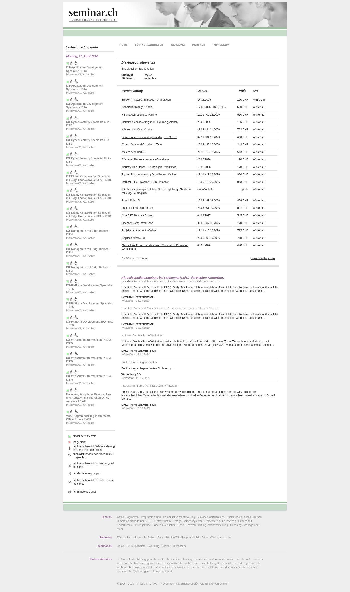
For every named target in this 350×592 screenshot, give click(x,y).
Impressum (179, 546)
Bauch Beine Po (131, 200)
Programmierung (151, 517)
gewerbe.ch (154, 563)
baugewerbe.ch (172, 563)
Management (251, 525)
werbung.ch (124, 567)
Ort (255, 91)
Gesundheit (245, 521)
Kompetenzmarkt (163, 571)
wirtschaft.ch (124, 563)
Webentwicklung (218, 525)
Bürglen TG (172, 537)
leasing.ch (189, 559)
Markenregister (142, 571)
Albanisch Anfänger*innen (137, 129)
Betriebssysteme (193, 521)
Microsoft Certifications (210, 517)
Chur (160, 537)
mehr (120, 529)
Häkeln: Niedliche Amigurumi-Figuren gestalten (150, 122)
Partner (166, 546)
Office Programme (128, 517)
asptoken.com (214, 567)
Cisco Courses (253, 517)
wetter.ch (163, 559)
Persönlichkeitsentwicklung (179, 517)
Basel (138, 537)
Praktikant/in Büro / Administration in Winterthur (149, 385)
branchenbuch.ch (252, 559)
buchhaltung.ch (210, 563)
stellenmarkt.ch (126, 559)
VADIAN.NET (145, 583)
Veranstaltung (132, 91)
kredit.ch (176, 559)
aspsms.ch (197, 567)
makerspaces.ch (142, 567)
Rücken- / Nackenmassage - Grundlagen (146, 99)
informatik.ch (162, 567)
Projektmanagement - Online (139, 230)
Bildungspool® (189, 583)
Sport (181, 525)
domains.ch (124, 571)
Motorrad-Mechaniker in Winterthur (142, 335)
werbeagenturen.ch (248, 563)
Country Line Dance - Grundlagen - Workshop (149, 167)
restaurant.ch (217, 559)
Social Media (234, 517)
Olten (205, 537)
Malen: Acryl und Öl (133, 152)
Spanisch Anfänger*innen (137, 107)
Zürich (120, 537)
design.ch (252, 567)
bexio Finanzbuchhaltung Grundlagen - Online (149, 137)
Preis (242, 91)
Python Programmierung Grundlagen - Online (149, 174)
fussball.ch (228, 563)
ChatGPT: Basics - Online (137, 215)
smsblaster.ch (180, 567)
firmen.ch (139, 563)
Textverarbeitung (196, 525)
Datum (202, 91)
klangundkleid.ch (235, 567)
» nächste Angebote (263, 258)
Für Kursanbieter (136, 546)
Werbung (153, 546)
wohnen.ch (233, 559)
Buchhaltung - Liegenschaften (139, 362)
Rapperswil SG (190, 537)
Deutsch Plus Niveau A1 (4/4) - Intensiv (145, 182)
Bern (129, 537)
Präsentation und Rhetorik (220, 521)
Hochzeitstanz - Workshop (137, 223)
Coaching (236, 525)
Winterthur (216, 537)
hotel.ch (202, 559)
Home (120, 546)
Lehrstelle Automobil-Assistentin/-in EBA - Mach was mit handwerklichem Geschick (170, 281)
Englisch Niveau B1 (133, 238)
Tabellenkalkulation (164, 525)
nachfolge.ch (191, 563)
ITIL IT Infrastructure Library (164, 521)
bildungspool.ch (146, 559)
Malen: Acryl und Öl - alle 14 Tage (142, 144)
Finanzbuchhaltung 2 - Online (139, 114)
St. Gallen (149, 537)
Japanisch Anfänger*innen (137, 207)
